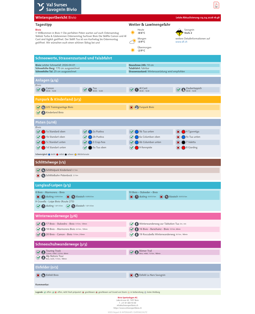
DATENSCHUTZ (140, 312)
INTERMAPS (127, 312)
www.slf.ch (181, 42)
